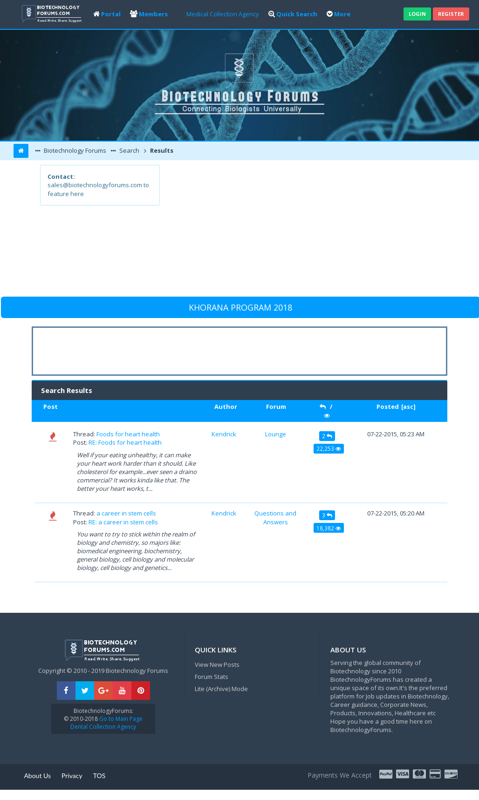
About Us (37, 776)
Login (417, 13)
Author (225, 406)
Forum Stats (211, 676)
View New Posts (217, 664)
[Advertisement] (299, 230)
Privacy (72, 776)
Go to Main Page (120, 719)
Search (128, 150)
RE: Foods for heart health (125, 442)
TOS (99, 776)
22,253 (328, 448)
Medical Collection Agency (222, 14)
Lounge (275, 434)
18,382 (328, 528)
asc (408, 407)
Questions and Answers (275, 517)
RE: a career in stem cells (123, 522)
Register (451, 13)
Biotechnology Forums (74, 150)
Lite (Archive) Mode (221, 689)
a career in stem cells (126, 513)
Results (161, 150)
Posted (387, 406)
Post (50, 406)
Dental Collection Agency (103, 727)
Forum (276, 406)
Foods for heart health (128, 434)
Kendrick (224, 434)
